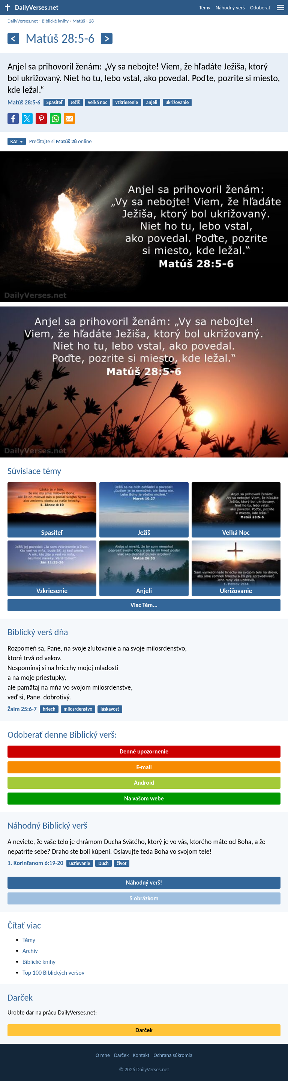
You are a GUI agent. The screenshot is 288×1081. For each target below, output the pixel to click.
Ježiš (75, 102)
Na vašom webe (144, 798)
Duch (103, 863)
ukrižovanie (177, 102)
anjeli (152, 102)
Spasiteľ (54, 102)
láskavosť (109, 709)
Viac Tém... (144, 604)
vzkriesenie (127, 102)
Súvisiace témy (34, 470)
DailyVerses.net (23, 21)
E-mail (144, 767)
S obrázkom (144, 898)
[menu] (280, 10)
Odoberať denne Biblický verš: (62, 734)
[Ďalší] (106, 38)
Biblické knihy (55, 21)
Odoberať (260, 8)
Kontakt (141, 1055)
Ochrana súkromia (173, 1055)
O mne (103, 1055)
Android (144, 782)
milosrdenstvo (78, 709)
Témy (204, 8)
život (122, 863)
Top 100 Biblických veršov (53, 972)
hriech (49, 709)
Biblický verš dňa (38, 632)
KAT (16, 141)
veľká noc (97, 102)
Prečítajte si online (60, 141)
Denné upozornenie (144, 751)
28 (91, 21)
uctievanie (79, 863)
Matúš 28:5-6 (24, 102)
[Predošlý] (13, 38)
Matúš (78, 21)
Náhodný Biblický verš (47, 825)
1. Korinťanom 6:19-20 (35, 863)
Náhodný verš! (144, 882)
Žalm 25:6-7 (22, 709)
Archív (30, 950)
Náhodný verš (230, 8)
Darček (20, 997)
